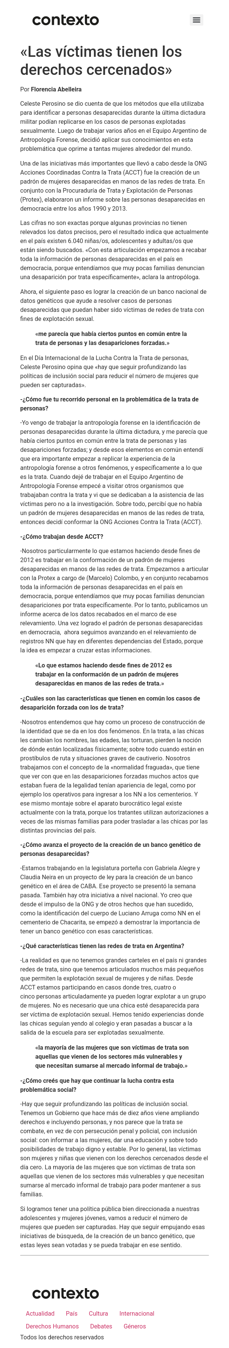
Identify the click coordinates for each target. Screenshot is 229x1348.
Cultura (98, 1313)
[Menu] (196, 20)
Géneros (135, 1326)
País (72, 1313)
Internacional (137, 1313)
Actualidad (40, 1313)
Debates (101, 1326)
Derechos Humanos (52, 1326)
